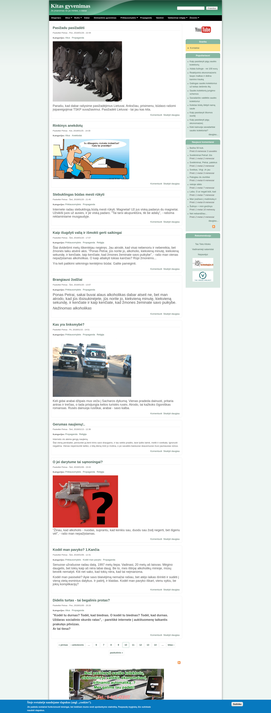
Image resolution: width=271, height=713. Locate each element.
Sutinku (237, 704)
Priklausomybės (128, 18)
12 (140, 645)
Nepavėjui (203, 254)
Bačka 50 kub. (197, 148)
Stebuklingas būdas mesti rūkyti (78, 194)
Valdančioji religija (177, 18)
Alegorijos (56, 18)
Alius (67, 18)
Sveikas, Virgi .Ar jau (200, 169)
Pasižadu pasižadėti (69, 28)
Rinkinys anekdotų (68, 125)
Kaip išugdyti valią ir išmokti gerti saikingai (87, 233)
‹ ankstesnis (77, 645)
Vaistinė (159, 18)
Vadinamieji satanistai (203, 249)
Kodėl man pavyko (92, 559)
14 (155, 645)
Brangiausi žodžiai (67, 279)
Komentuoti (156, 115)
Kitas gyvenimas (70, 6)
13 (148, 645)
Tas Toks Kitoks (203, 244)
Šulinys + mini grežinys (201, 206)
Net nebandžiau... (198, 213)
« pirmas (63, 645)
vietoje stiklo (196, 184)
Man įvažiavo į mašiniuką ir (203, 199)
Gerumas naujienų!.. (69, 424)
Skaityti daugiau (171, 115)
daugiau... (213, 134)
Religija (100, 242)
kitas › (171, 645)
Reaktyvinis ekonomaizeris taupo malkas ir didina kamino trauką (203, 76)
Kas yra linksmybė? (68, 324)
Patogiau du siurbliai (200, 177)
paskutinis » (116, 652)
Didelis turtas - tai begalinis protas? (81, 600)
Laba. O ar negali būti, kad (203, 191)
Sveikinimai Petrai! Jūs (201, 155)
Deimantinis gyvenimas (105, 18)
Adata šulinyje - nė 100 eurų (204, 68)
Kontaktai (194, 48)
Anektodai (77, 135)
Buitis (77, 18)
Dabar (87, 18)
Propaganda (146, 18)
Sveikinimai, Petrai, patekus (203, 162)
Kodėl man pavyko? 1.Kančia (76, 550)
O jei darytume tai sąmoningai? (78, 462)
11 (133, 645)
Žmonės (193, 18)
